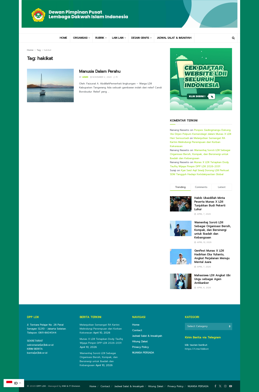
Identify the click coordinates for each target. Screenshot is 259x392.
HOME (63, 38)
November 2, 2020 (101, 77)
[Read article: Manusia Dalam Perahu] (50, 85)
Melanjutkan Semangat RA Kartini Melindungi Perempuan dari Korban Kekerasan (197, 142)
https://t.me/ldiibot (197, 349)
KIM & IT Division (71, 386)
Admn (85, 77)
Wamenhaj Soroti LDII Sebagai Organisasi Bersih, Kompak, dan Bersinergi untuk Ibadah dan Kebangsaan (200, 154)
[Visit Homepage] (129, 16)
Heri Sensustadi (179, 138)
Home (30, 50)
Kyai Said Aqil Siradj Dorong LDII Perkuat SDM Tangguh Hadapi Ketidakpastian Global (199, 172)
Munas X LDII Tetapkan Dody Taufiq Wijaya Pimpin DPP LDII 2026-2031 (199, 164)
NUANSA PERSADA (143, 353)
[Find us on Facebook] (215, 386)
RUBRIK (99, 38)
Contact (137, 330)
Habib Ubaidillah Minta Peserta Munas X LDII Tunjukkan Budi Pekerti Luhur (209, 203)
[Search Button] (233, 37)
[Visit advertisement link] (201, 79)
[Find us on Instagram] (225, 386)
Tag (39, 50)
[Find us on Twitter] (220, 386)
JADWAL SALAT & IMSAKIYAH (174, 38)
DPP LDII (41, 386)
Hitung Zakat (140, 341)
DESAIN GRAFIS (140, 38)
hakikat (47, 50)
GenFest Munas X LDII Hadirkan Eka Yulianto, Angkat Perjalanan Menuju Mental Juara (212, 256)
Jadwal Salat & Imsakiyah (147, 336)
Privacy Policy (140, 347)
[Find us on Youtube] (230, 386)
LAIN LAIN (117, 38)
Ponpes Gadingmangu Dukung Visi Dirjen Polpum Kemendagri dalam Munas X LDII (200, 132)
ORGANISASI (80, 38)
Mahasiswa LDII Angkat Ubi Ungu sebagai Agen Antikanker (212, 279)
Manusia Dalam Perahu (99, 71)
